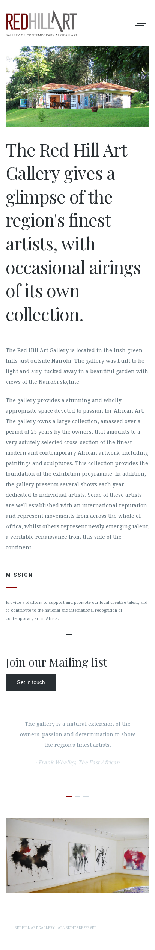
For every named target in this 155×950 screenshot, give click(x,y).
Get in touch (31, 682)
